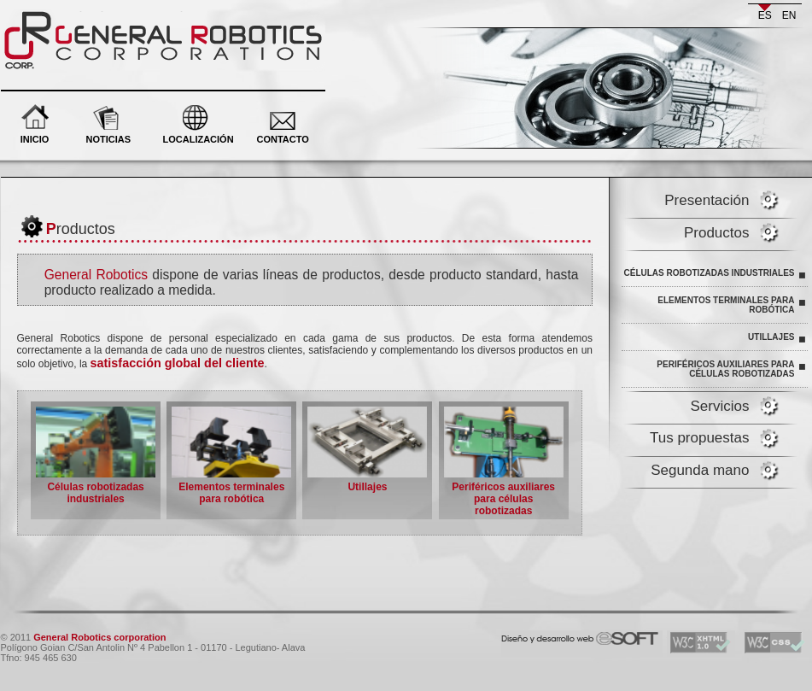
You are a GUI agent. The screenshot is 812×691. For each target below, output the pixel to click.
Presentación (706, 200)
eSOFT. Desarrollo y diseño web (562, 635)
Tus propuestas (700, 438)
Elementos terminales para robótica (725, 305)
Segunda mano (700, 470)
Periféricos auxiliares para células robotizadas (725, 369)
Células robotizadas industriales (709, 273)
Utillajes (771, 337)
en (789, 15)
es (765, 15)
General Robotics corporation (101, 17)
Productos (717, 233)
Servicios (720, 406)
